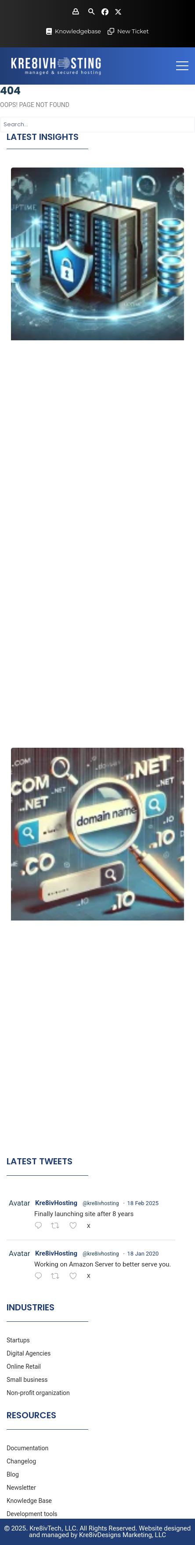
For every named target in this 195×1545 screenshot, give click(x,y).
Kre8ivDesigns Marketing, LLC (122, 1535)
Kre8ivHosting (56, 1203)
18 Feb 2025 (143, 1203)
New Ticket (133, 31)
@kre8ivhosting (101, 1203)
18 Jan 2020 (143, 1253)
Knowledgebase (78, 31)
